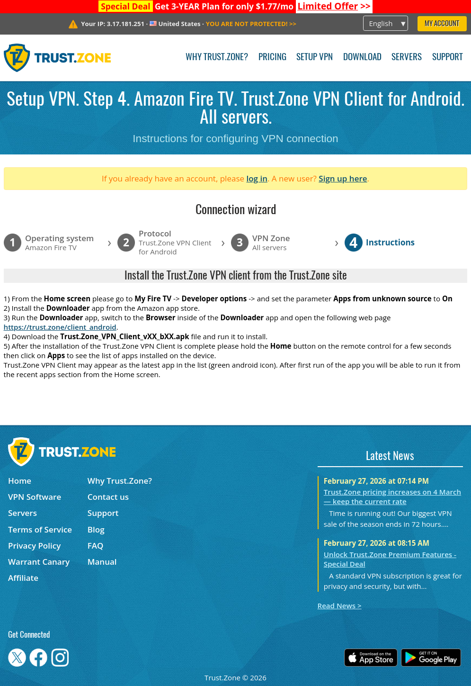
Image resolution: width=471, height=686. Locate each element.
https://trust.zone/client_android (60, 327)
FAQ (96, 545)
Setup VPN (314, 57)
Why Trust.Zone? (217, 57)
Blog (96, 529)
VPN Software (34, 496)
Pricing (272, 57)
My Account (442, 23)
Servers (406, 57)
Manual (102, 561)
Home (19, 480)
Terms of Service (40, 529)
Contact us (108, 496)
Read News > (340, 605)
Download (362, 57)
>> (334, 6)
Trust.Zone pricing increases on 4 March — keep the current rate (392, 496)
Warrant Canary (39, 561)
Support (447, 57)
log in (256, 178)
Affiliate (23, 577)
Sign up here (343, 178)
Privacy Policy (34, 545)
